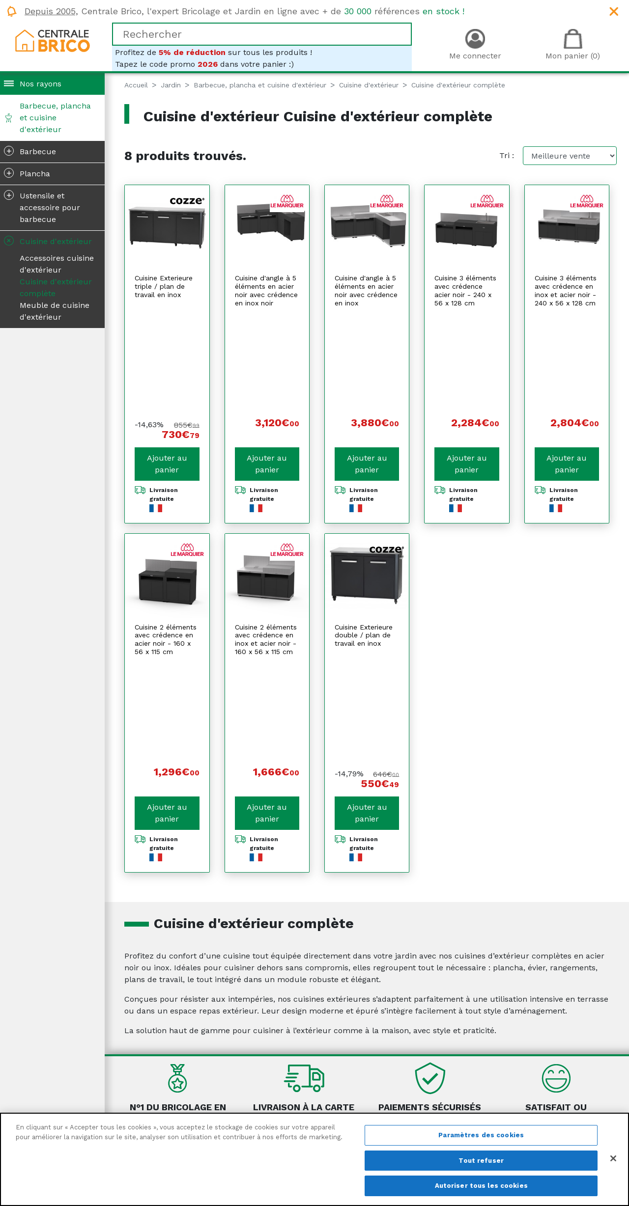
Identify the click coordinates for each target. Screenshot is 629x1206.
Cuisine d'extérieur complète (56, 287)
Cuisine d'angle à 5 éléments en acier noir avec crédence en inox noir (266, 290)
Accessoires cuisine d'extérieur (57, 263)
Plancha (27, 172)
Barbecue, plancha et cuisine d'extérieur (55, 117)
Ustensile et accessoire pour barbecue (42, 207)
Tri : (506, 155)
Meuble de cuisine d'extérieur (54, 311)
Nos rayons (40, 83)
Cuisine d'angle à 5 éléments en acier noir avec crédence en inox (366, 290)
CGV (259, 1108)
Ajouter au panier (167, 356)
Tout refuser (481, 1160)
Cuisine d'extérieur (47, 240)
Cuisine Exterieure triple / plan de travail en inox (164, 286)
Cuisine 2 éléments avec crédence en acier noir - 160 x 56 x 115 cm (166, 532)
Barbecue (30, 150)
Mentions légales (283, 1096)
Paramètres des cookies (481, 1135)
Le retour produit (407, 1108)
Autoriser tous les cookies (481, 1185)
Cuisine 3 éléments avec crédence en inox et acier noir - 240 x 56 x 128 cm (566, 290)
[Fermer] (613, 1158)
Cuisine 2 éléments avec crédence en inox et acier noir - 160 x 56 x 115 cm (266, 532)
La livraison (396, 1096)
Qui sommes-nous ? (167, 1096)
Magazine (147, 1108)
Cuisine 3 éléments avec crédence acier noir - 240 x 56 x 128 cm (465, 290)
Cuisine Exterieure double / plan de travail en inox (364, 528)
